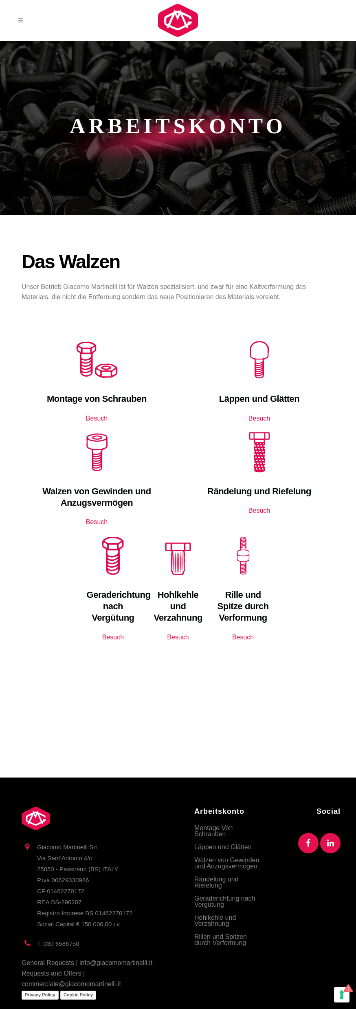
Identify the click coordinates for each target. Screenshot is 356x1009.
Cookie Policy (78, 994)
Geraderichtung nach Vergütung (224, 901)
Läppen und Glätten (223, 847)
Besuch (97, 418)
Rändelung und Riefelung (216, 882)
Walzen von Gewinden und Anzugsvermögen (226, 863)
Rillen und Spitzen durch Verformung (220, 940)
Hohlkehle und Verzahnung (215, 920)
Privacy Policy (40, 994)
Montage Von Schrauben (213, 831)
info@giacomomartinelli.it (115, 962)
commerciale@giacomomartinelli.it (71, 983)
